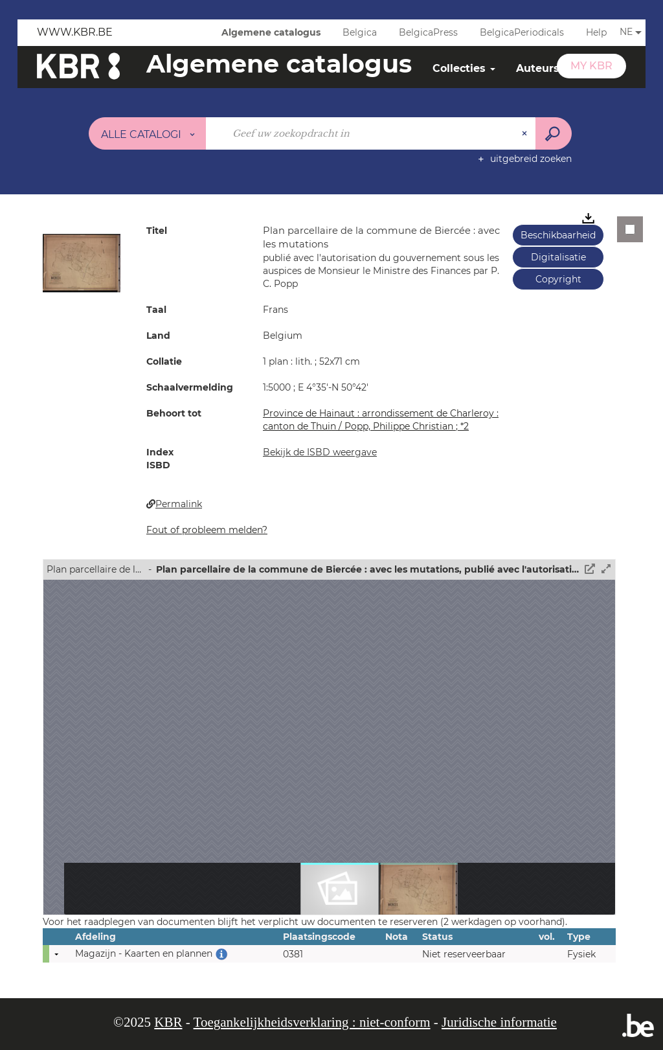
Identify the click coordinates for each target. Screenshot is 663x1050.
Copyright (558, 279)
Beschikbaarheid (558, 235)
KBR (168, 1022)
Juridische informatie (499, 1022)
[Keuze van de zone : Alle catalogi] (148, 133)
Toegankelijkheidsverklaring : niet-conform (312, 1022)
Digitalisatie (558, 257)
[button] (81, 262)
